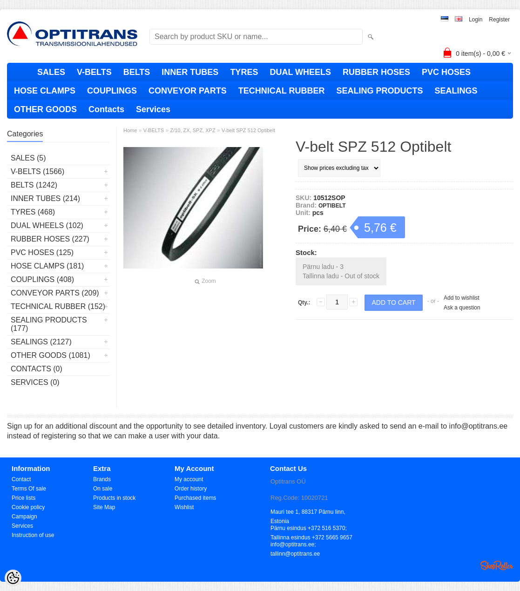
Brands (102, 479)
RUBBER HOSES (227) (50, 239)
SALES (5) (28, 158)
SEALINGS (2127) (41, 342)
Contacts (106, 109)
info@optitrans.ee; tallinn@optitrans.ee (295, 545)
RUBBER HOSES (376, 72)
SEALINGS (455, 90)
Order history (191, 488)
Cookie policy (28, 507)
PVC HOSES (446, 72)
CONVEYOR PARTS (188, 90)
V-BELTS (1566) (37, 171)
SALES (51, 72)
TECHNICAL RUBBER (281, 90)
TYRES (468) (33, 212)
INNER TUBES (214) (45, 198)
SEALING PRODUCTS (379, 90)
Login (475, 19)
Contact (21, 479)
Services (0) (35, 382)
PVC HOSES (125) (42, 252)
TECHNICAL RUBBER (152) (58, 306)
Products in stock (114, 498)
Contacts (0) (36, 369)
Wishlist (184, 507)
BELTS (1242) (34, 185)
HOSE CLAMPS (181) (47, 266)
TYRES (244, 72)
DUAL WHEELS (300, 72)
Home (130, 130)
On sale (102, 488)
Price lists (23, 498)
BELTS (136, 72)
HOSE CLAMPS (44, 90)
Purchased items (195, 498)
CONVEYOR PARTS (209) (55, 293)
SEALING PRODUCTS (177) (49, 324)
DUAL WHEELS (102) (47, 225)
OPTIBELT (331, 205)
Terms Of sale (29, 488)
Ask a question (462, 307)
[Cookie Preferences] (13, 578)
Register (499, 19)
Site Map (104, 507)
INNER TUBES (190, 72)
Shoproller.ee (496, 565)
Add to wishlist (461, 298)
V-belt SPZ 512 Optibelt (248, 130)
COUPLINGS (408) (42, 279)
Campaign (24, 516)
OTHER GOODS (45, 109)
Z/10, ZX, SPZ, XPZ (192, 130)
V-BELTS (94, 72)
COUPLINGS (112, 90)
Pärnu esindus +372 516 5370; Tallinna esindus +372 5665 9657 (311, 529)
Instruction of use (33, 535)
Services (153, 109)
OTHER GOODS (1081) (50, 355)
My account (189, 479)
